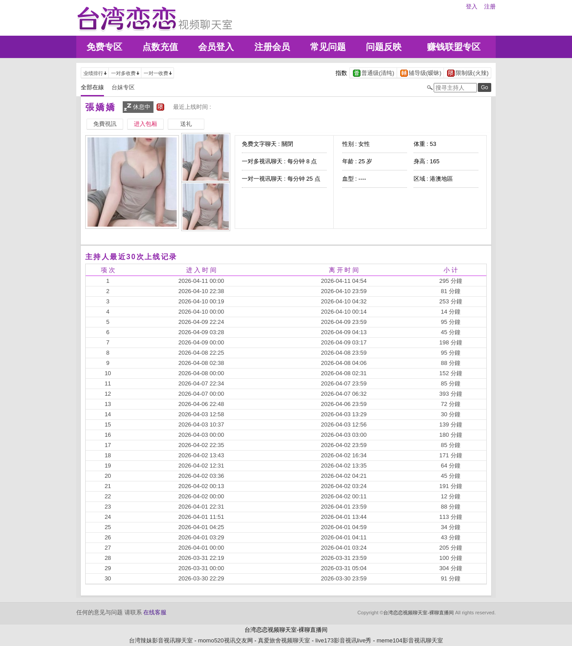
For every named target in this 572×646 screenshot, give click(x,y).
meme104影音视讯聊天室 (410, 640)
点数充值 (160, 47)
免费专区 (104, 47)
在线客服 (154, 612)
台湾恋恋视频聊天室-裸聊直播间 (418, 612)
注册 (490, 6)
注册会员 (272, 47)
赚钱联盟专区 (454, 47)
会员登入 (216, 47)
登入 (471, 6)
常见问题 (328, 47)
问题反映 (384, 47)
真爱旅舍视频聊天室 (284, 640)
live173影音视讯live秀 (343, 640)
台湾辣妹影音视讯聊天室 (161, 640)
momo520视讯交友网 (225, 640)
